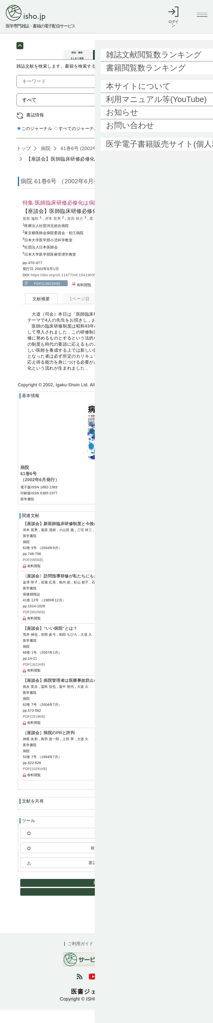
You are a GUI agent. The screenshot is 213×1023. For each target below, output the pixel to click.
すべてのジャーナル (76, 141)
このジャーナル (34, 141)
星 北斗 (96, 231)
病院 (45, 161)
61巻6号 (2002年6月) (83, 161)
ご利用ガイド (80, 956)
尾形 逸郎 (31, 231)
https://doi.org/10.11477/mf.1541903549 (65, 288)
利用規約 (112, 956)
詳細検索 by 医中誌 (177, 142)
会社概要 (140, 956)
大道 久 (115, 231)
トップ (23, 161)
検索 (183, 112)
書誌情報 (35, 128)
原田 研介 (75, 231)
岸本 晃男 (53, 231)
